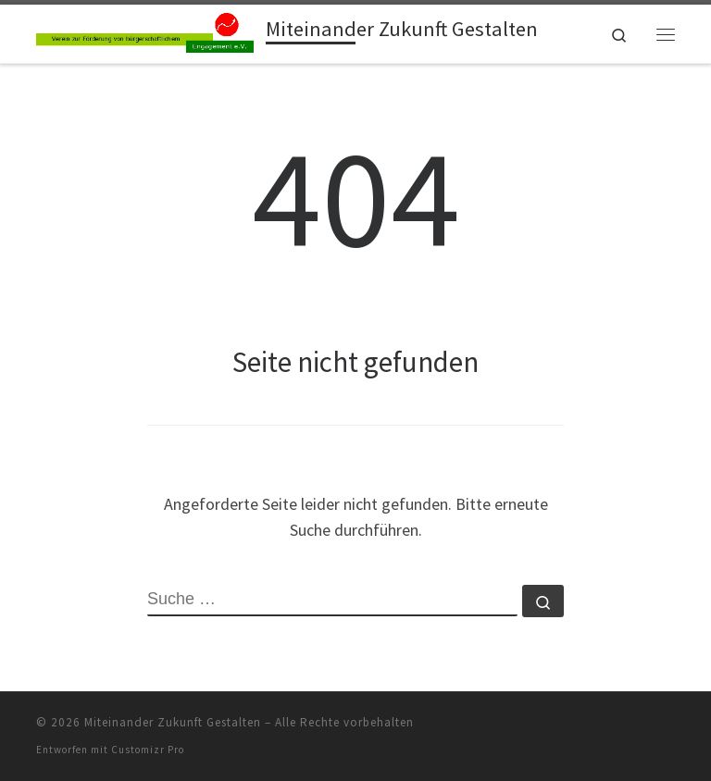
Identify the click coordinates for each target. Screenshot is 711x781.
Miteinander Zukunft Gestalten (172, 722)
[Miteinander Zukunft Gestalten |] (147, 31)
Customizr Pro (147, 749)
